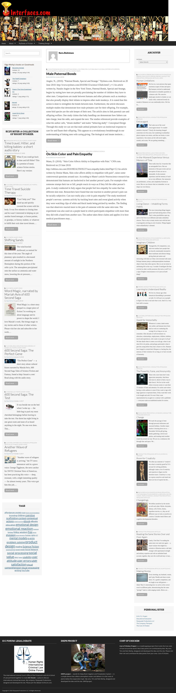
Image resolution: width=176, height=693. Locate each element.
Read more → (11, 176)
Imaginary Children (145, 242)
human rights (30, 535)
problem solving (16, 542)
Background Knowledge (147, 492)
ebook (26, 521)
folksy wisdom (21, 532)
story (16, 557)
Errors (116, 69)
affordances (9, 512)
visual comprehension (19, 566)
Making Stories (143, 571)
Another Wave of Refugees (15, 448)
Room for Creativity (145, 458)
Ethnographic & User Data (55, 71)
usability (27, 557)
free (30, 532)
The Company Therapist (144, 623)
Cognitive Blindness (55, 69)
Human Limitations (145, 80)
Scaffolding (165, 568)
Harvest (14, 102)
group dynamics (20, 535)
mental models (18, 538)
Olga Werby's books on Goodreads (19, 64)
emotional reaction (19, 528)
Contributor (82, 69)
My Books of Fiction (26, 43)
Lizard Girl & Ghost (18, 113)
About (11, 43)
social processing (18, 553)
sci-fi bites (23, 140)
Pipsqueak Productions (43, 680)
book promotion (144, 117)
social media (20, 550)
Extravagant (142, 121)
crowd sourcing (18, 521)
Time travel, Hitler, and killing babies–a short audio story (19, 146)
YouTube (25, 570)
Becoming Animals (18, 68)
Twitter (20, 557)
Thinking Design (44, 43)
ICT (37, 535)
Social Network (31, 549)
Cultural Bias (11, 346)
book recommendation (33, 513)
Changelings (142, 500)
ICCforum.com (47, 683)
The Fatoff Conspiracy (19, 78)
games (34, 532)
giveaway (11, 535)
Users (161, 78)
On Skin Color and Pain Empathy (69, 154)
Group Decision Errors (24, 346)
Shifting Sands (14, 240)
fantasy (10, 532)
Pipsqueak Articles (13, 140)
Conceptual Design (70, 69)
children (21, 515)
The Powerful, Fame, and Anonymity (153, 371)
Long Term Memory (158, 153)
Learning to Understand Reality (151, 289)
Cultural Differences (14, 184)
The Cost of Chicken (143, 626)
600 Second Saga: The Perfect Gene (19, 352)
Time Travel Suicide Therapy (17, 190)
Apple (23, 513)
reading (18, 546)
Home (4, 43)
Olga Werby (9, 153)
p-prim (31, 538)
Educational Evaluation (143, 619)
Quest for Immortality (146, 320)
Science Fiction (31, 546)
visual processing (30, 567)
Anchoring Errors (145, 74)
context (22, 518)
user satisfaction (24, 562)
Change (140, 417)
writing (18, 570)
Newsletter (165, 76)
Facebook (35, 529)
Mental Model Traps (73, 71)
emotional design (27, 524)
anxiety (18, 512)
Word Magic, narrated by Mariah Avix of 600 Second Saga (21, 294)
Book (140, 413)
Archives (139, 59)
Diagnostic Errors (148, 76)
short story (32, 140)
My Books (25, 184)
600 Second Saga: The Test (19, 396)
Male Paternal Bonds (61, 74)
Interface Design (98, 151)
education (10, 524)
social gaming (10, 550)
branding (13, 515)
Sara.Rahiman (52, 77)
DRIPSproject (87, 681)
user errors (24, 560)
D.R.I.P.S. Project (141, 616)
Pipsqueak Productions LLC (145, 621)
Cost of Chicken (163, 653)
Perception (140, 78)
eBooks (34, 521)
